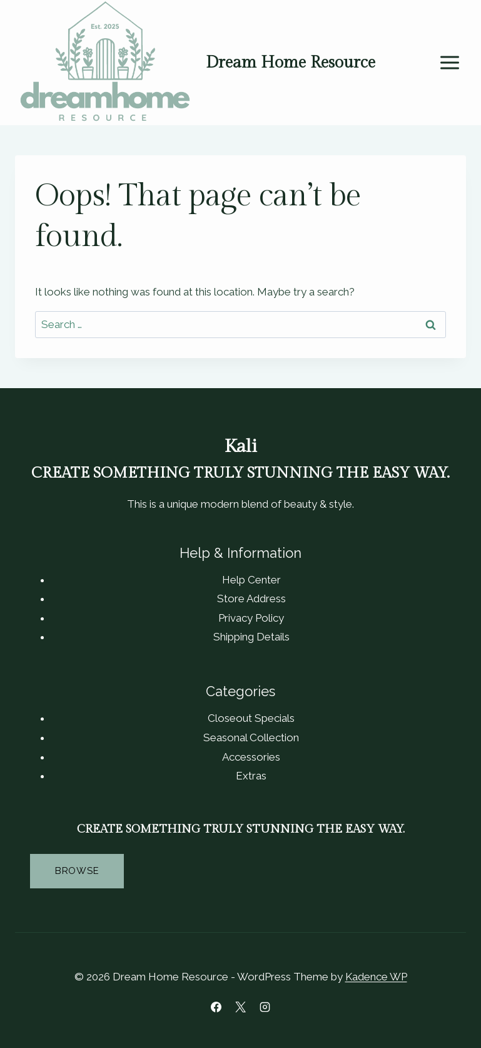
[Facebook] (215, 1006)
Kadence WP (376, 976)
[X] (240, 1006)
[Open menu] (449, 63)
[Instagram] (265, 1006)
